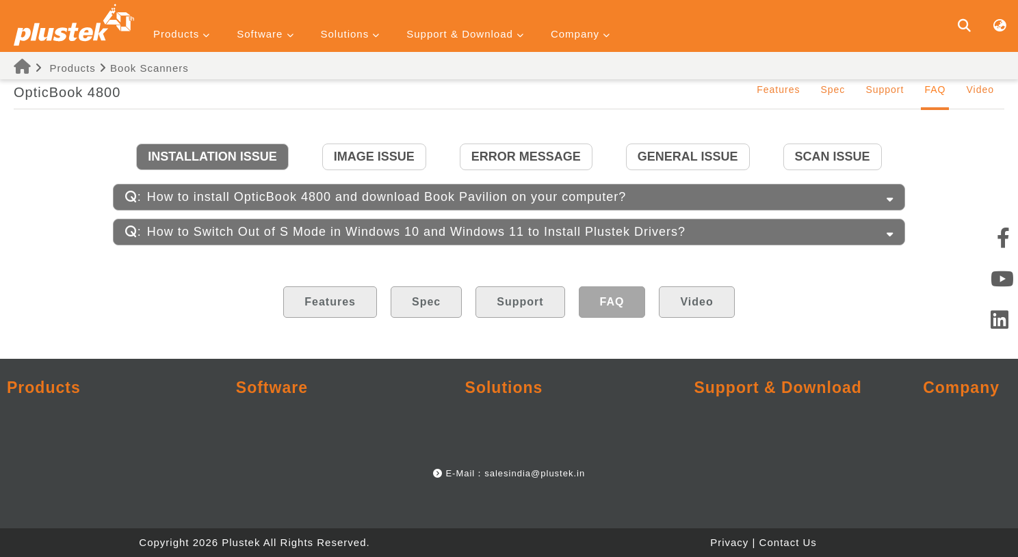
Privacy (729, 542)
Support (884, 89)
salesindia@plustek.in (534, 473)
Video (980, 89)
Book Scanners (149, 68)
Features (778, 89)
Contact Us (788, 542)
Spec (832, 89)
